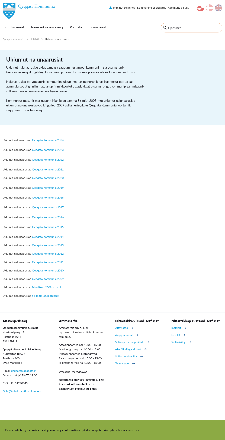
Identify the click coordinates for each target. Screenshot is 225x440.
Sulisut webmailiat (126, 356)
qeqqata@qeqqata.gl (23, 370)
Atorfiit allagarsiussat (128, 349)
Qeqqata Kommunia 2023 (48, 149)
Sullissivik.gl (178, 342)
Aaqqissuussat (124, 335)
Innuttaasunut (13, 27)
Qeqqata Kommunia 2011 (48, 262)
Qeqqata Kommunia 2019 (48, 187)
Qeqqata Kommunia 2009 (48, 278)
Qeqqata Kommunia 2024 (48, 140)
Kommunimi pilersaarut (151, 7)
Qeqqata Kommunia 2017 (48, 207)
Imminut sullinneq (124, 7)
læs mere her (131, 430)
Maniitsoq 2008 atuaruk (47, 287)
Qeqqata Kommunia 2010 (48, 270)
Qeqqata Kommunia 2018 (48, 197)
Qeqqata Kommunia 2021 (48, 169)
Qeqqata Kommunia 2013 (48, 245)
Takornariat (97, 27)
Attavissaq (121, 327)
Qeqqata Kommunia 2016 (48, 217)
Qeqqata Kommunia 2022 (48, 159)
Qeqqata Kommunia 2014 (48, 236)
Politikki (76, 27)
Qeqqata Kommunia (13, 39)
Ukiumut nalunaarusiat (57, 39)
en (218, 7)
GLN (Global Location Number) (21, 391)
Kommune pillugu (178, 7)
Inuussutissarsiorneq (47, 27)
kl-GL (200, 7)
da (209, 7)
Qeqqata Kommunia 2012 (48, 253)
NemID (175, 335)
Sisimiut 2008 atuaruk (45, 295)
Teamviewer (122, 363)
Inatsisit (176, 327)
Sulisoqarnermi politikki (129, 342)
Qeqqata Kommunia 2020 (48, 177)
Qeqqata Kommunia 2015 (48, 227)
